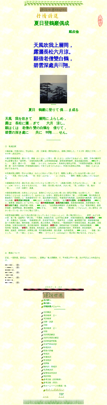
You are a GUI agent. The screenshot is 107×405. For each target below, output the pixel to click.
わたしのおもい (55, 389)
